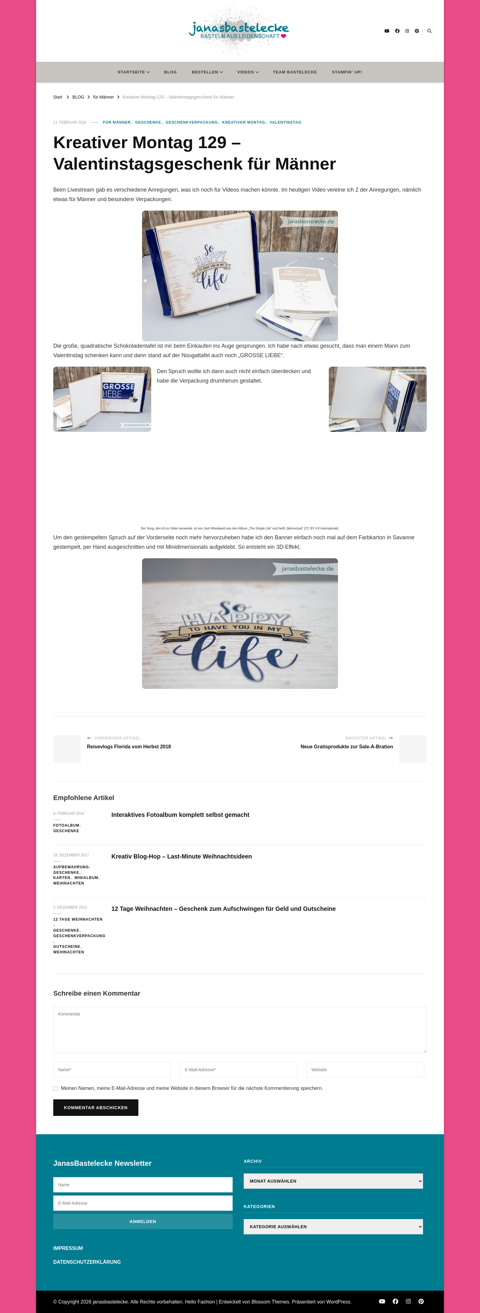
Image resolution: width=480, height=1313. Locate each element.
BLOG (170, 72)
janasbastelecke (110, 1301)
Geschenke (148, 122)
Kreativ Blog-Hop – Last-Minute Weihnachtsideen (182, 856)
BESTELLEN (205, 72)
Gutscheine (67, 947)
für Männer (117, 122)
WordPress (338, 1301)
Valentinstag (285, 122)
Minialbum (87, 878)
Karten (61, 878)
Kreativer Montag (243, 122)
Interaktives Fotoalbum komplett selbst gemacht (181, 814)
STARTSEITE (131, 72)
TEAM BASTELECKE (295, 72)
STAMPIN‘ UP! (347, 72)
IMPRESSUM (68, 1248)
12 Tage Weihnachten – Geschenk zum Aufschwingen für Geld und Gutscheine (225, 908)
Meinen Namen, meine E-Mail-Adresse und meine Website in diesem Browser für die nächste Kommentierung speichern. (192, 1088)
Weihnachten (68, 883)
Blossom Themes (270, 1301)
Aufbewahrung (71, 867)
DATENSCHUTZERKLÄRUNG (87, 1262)
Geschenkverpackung (192, 122)
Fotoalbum (66, 825)
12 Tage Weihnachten (78, 919)
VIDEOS (245, 72)
